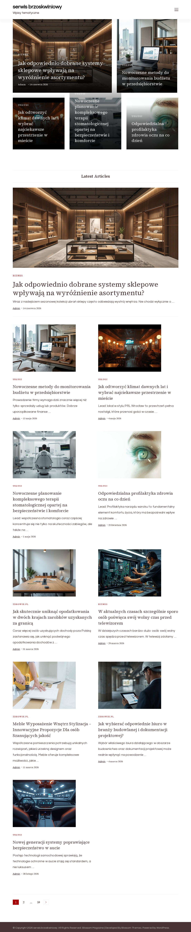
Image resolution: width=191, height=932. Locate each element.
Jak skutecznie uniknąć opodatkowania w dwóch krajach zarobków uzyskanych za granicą (53, 616)
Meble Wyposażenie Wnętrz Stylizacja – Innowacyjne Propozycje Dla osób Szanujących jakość (52, 728)
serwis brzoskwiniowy (37, 6)
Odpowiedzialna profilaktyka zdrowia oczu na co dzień (151, 132)
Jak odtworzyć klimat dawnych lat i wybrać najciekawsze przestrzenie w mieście (38, 126)
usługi (127, 65)
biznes (23, 54)
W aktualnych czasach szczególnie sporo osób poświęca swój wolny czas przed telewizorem (135, 616)
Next (45, 900)
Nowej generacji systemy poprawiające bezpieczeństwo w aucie (51, 843)
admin (22, 84)
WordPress (162, 926)
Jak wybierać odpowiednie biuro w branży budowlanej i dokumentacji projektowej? (133, 728)
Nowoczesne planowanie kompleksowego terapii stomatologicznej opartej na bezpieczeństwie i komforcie (92, 120)
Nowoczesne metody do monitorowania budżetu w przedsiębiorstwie (146, 78)
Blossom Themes (131, 926)
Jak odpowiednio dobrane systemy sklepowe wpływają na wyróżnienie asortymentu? (60, 70)
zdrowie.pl (21, 603)
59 (39, 900)
